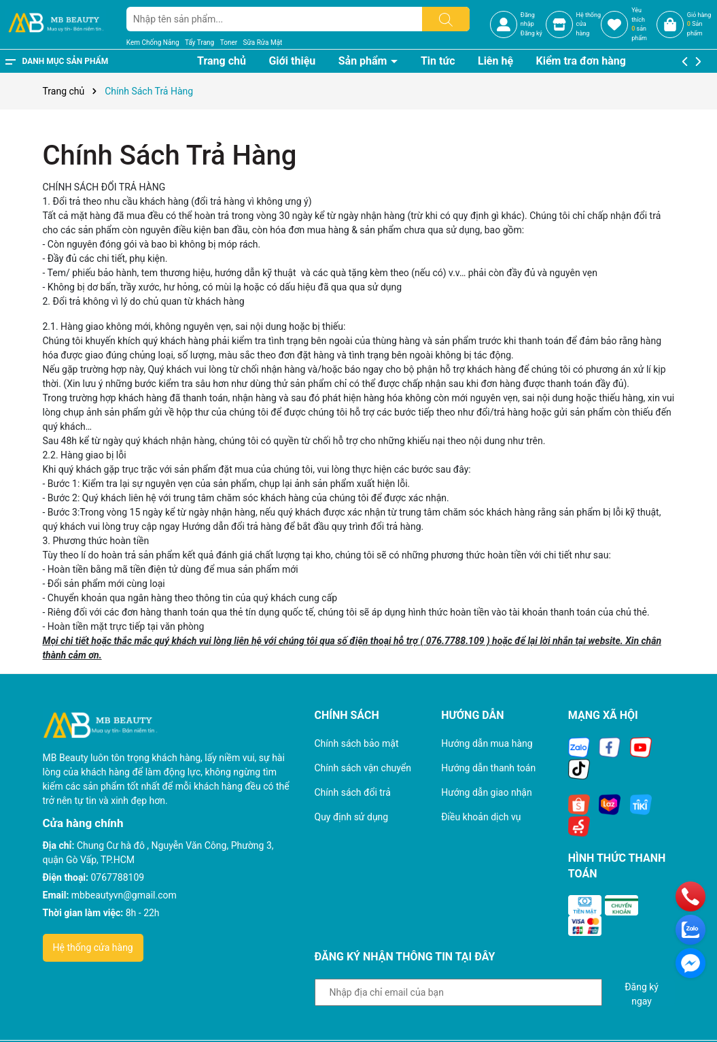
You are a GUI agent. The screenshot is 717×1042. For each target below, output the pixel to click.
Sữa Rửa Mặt (263, 42)
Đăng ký (531, 33)
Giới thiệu (291, 60)
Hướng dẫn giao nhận (486, 792)
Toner (228, 42)
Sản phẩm (364, 60)
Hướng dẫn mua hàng (486, 743)
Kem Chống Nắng (152, 42)
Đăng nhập (528, 20)
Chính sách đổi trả (353, 792)
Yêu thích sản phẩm (639, 24)
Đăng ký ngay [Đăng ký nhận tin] (642, 993)
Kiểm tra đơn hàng (581, 60)
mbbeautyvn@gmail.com (124, 895)
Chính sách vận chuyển (363, 767)
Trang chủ (221, 60)
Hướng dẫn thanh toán (488, 767)
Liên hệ (495, 60)
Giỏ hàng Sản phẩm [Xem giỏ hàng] (699, 24)
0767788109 (118, 877)
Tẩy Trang (199, 42)
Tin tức (438, 60)
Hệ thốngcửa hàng (588, 24)
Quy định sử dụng (352, 816)
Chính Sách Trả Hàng (170, 155)
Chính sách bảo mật (357, 743)
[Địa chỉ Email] (458, 992)
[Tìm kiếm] (446, 19)
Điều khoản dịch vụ (481, 816)
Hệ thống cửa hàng (93, 947)
